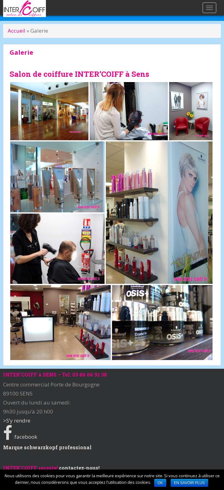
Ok (160, 483)
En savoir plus (189, 483)
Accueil (17, 30)
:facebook (20, 436)
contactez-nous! (79, 468)
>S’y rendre (16, 420)
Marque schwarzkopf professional (47, 447)
